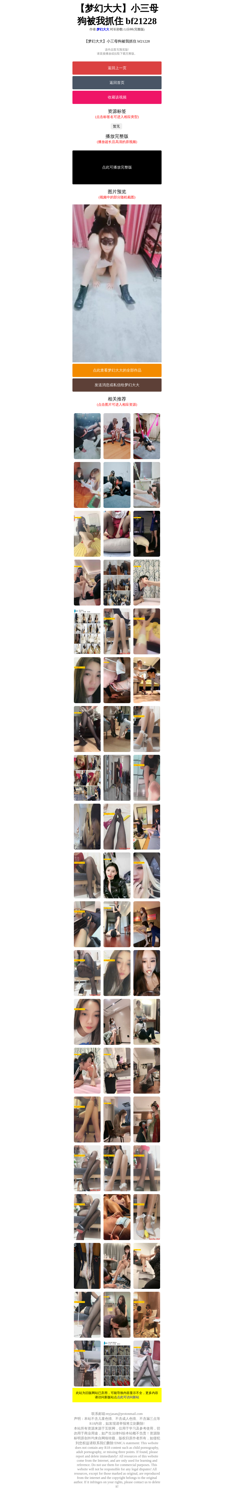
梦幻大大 (103, 29)
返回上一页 (117, 68)
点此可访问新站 (128, 1397)
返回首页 (117, 82)
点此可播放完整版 (117, 167)
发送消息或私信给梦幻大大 (117, 385)
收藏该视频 (117, 97)
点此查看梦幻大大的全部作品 (117, 370)
